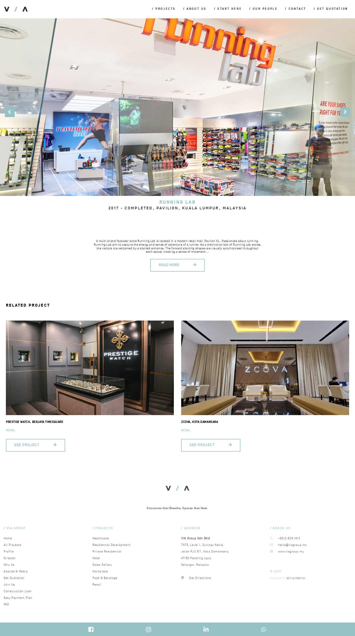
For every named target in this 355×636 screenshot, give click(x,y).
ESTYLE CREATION (296, 578)
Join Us (9, 584)
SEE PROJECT (35, 445)
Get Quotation (14, 578)
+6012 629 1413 (289, 538)
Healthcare (101, 538)
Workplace (100, 571)
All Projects (12, 545)
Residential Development (112, 545)
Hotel (96, 558)
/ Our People (263, 9)
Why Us (9, 564)
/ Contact (295, 9)
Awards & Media (16, 571)
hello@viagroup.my (292, 545)
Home (8, 538)
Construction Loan (18, 591)
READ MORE (177, 265)
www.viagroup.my (291, 551)
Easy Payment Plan (18, 598)
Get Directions (200, 578)
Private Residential (107, 551)
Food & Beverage (105, 578)
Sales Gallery (102, 564)
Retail (10, 430)
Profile (9, 551)
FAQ (6, 604)
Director (10, 558)
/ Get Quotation (331, 9)
